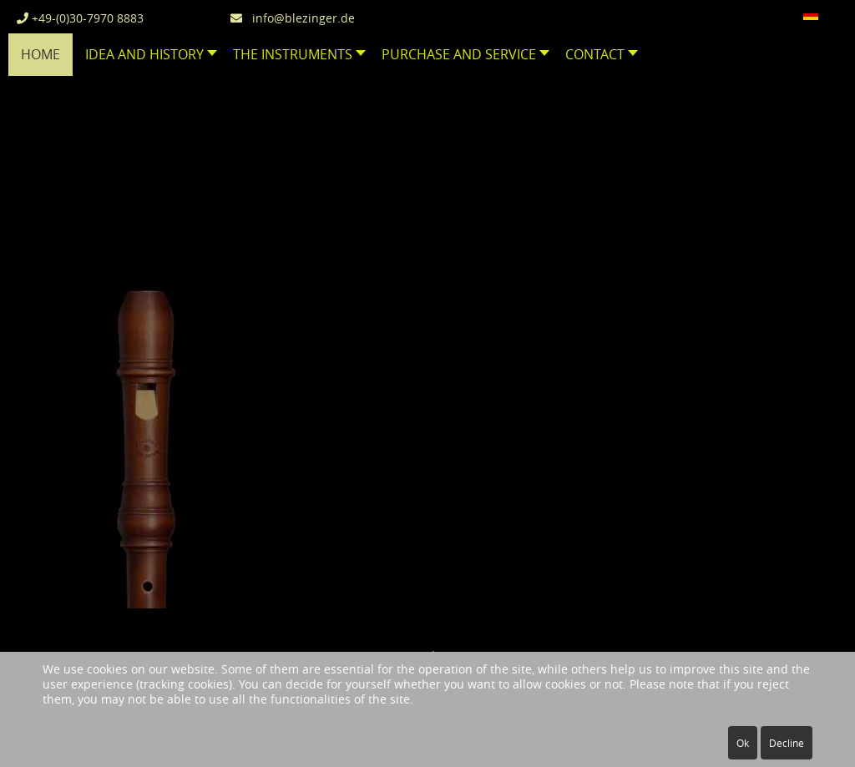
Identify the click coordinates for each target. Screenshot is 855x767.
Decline (786, 742)
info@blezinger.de (292, 18)
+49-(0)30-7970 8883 (80, 18)
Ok (742, 742)
